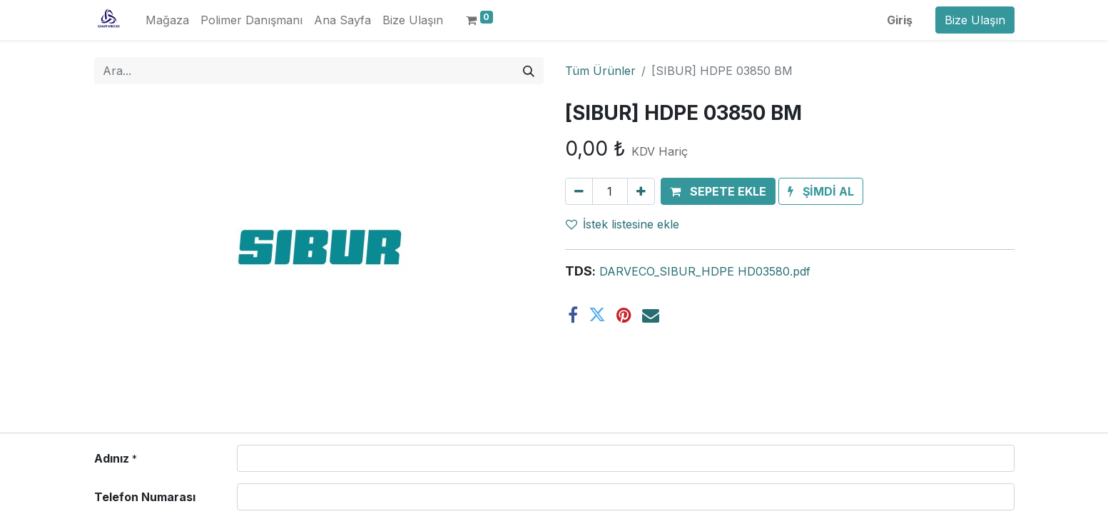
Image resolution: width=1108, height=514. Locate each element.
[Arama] (529, 70)
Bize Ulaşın (975, 20)
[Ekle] (641, 191)
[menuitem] (167, 20)
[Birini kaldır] (579, 191)
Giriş (900, 20)
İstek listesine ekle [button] (622, 224)
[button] (718, 191)
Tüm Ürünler (600, 71)
